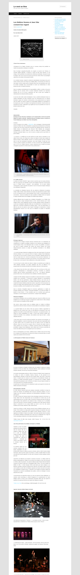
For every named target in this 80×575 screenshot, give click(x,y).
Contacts (20, 13)
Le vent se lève (20, 7)
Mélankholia (30, 124)
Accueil (15, 13)
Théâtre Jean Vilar (17, 483)
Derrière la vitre (26, 13)
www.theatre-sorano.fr (18, 420)
